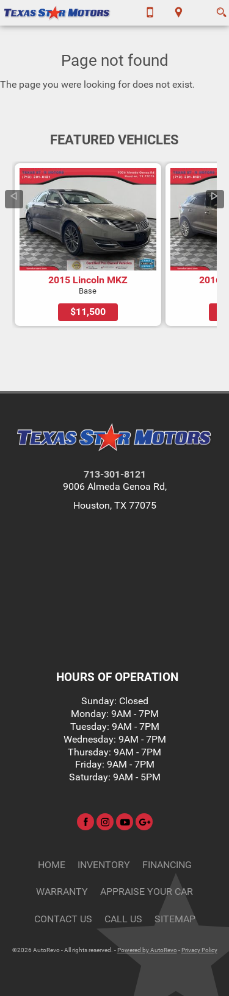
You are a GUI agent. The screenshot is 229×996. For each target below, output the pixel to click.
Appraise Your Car (146, 891)
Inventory (104, 865)
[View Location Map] (179, 13)
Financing (167, 865)
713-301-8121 (115, 474)
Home (51, 865)
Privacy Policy (199, 950)
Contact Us (63, 919)
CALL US (123, 919)
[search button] (221, 8)
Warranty (62, 891)
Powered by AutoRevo (147, 950)
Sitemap (174, 919)
